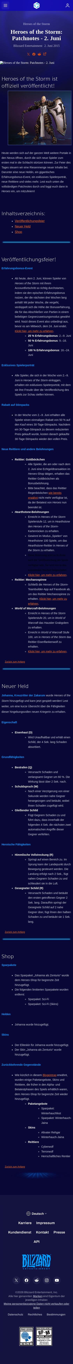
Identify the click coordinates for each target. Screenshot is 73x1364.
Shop (18, 232)
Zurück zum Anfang (15, 661)
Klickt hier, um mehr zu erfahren (34, 331)
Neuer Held (23, 226)
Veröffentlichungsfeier (30, 221)
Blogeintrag (49, 1075)
